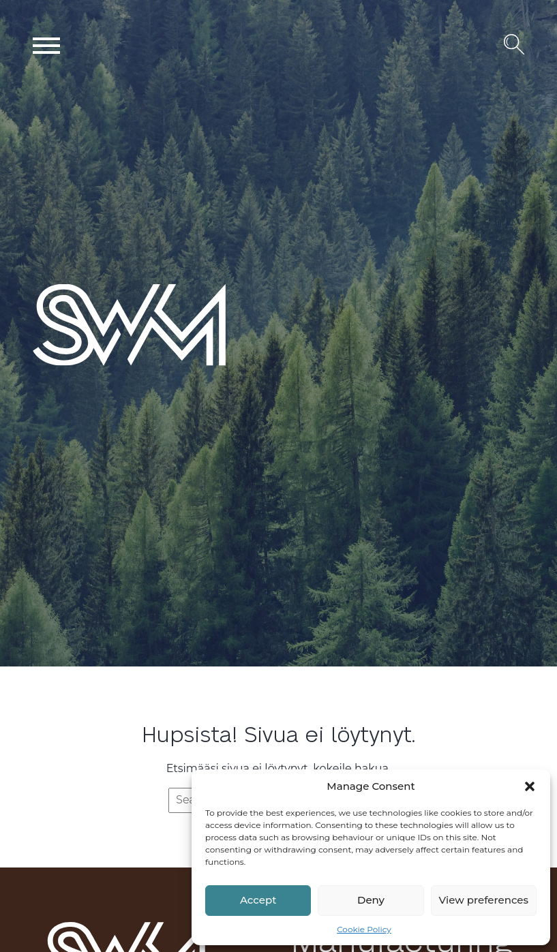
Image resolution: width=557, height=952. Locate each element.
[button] (530, 786)
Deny (371, 899)
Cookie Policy (364, 929)
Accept (258, 899)
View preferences (483, 899)
